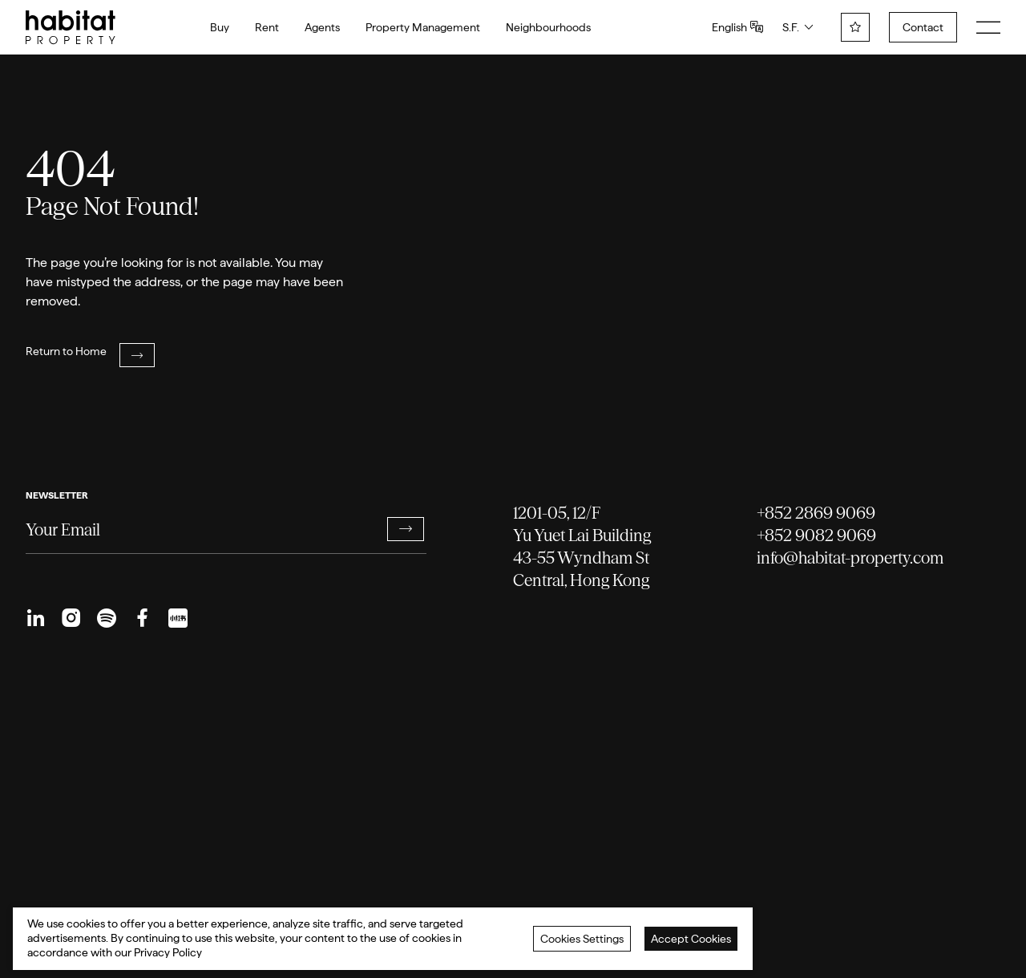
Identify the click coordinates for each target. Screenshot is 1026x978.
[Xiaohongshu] (178, 618)
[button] (405, 529)
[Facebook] (141, 618)
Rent (267, 27)
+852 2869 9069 (816, 513)
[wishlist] (855, 27)
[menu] (988, 27)
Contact (923, 27)
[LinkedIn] (36, 618)
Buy (219, 27)
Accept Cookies (691, 938)
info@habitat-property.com (850, 558)
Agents (322, 27)
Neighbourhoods (548, 27)
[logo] (70, 27)
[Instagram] (71, 618)
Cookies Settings (582, 938)
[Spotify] (106, 618)
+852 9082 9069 (816, 535)
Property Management (423, 27)
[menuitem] (36, 618)
